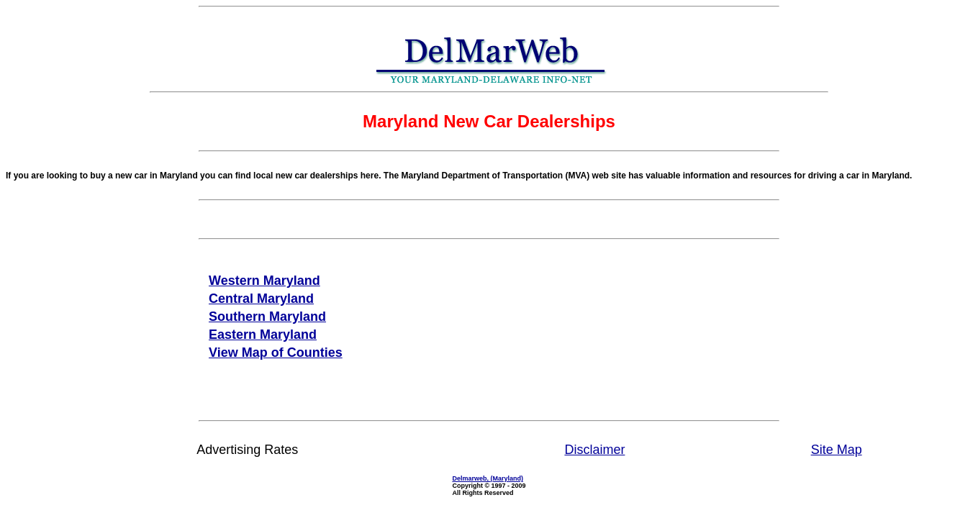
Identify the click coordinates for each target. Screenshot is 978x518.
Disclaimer (594, 449)
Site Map (836, 449)
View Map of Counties (276, 352)
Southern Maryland (267, 316)
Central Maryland (261, 298)
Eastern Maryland (263, 334)
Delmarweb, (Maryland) (487, 478)
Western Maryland (264, 280)
